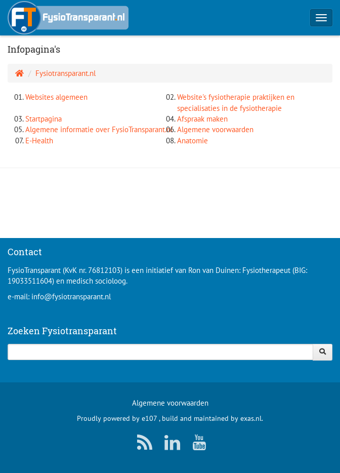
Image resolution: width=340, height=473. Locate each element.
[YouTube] (197, 445)
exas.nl (251, 418)
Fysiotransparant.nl (65, 73)
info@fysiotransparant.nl (71, 296)
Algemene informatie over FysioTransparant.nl (99, 129)
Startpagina (43, 119)
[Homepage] (19, 73)
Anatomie (192, 140)
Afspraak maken (202, 119)
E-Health (39, 140)
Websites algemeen (56, 97)
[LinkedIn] (170, 445)
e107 (149, 418)
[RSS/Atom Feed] (142, 445)
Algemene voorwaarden (215, 129)
